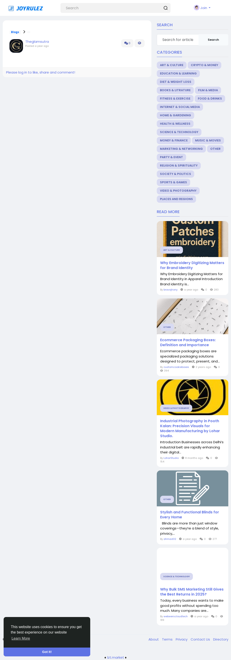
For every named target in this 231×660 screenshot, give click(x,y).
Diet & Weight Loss (175, 82)
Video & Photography (178, 190)
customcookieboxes (176, 367)
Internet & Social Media (180, 107)
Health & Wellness (175, 124)
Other (215, 149)
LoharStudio (171, 458)
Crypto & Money (204, 65)
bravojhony (171, 289)
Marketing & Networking (181, 149)
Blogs (15, 32)
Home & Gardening (175, 115)
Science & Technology (179, 132)
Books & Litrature (175, 90)
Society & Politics (175, 174)
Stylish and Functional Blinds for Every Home (189, 515)
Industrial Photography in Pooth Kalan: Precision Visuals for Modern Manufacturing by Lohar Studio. (190, 428)
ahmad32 (170, 539)
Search (213, 40)
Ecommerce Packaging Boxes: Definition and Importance (188, 343)
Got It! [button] (47, 652)
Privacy (182, 639)
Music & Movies (208, 140)
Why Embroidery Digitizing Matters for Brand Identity (192, 265)
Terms (167, 639)
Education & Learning (178, 73)
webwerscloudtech (176, 616)
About (154, 639)
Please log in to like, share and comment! (40, 72)
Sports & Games (173, 182)
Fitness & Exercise (175, 98)
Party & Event (171, 157)
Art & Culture (171, 65)
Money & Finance (174, 140)
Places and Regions (176, 199)
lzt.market (115, 657)
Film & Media (208, 90)
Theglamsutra (37, 41)
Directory (220, 639)
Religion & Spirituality (179, 165)
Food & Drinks (210, 98)
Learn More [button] (21, 638)
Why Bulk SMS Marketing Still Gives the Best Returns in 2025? (192, 592)
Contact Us (201, 639)
